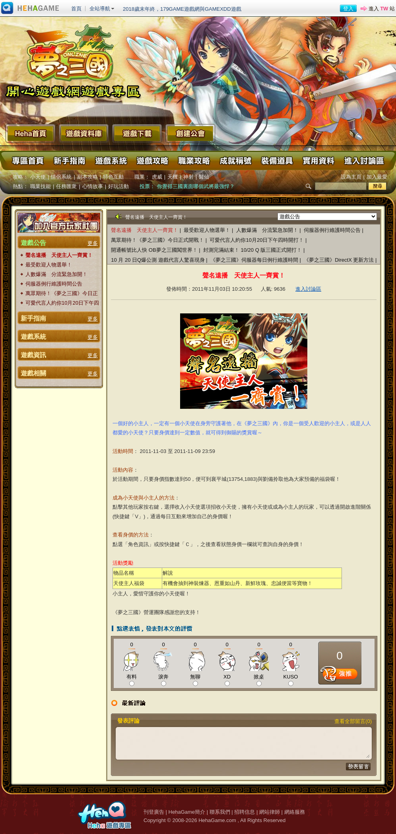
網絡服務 (294, 812)
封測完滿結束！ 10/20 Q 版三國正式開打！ (252, 250)
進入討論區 (363, 160)
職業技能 (40, 186)
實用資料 (317, 160)
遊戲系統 (111, 160)
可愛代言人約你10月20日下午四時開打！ (62, 303)
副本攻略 (87, 177)
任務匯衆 (66, 186)
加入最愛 (377, 177)
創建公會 (190, 133)
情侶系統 (61, 177)
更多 (92, 243)
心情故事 (92, 186)
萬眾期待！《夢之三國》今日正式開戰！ (61, 293)
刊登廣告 (154, 812)
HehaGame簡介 (187, 812)
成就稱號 (235, 160)
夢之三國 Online (73, 59)
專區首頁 (28, 160)
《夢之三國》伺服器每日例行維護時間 (254, 260)
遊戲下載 (137, 133)
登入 (348, 9)
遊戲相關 (33, 373)
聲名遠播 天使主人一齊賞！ (59, 255)
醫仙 (204, 177)
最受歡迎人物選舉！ (48, 265)
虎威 (157, 177)
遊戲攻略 (152, 160)
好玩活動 (118, 186)
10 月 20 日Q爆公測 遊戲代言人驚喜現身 (158, 260)
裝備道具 (276, 160)
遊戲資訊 (33, 355)
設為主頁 (351, 177)
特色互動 (113, 177)
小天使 (38, 177)
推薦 (339, 675)
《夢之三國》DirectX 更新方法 (339, 260)
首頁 (76, 9)
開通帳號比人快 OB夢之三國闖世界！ (154, 250)
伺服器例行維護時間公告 (53, 284)
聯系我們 (220, 812)
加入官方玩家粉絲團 (58, 223)
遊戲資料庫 (84, 133)
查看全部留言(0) (353, 721)
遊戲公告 (33, 242)
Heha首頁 (30, 133)
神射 (188, 177)
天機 (172, 177)
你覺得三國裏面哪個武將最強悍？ (196, 186)
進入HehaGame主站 (30, 8)
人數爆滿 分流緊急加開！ (56, 274)
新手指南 (69, 160)
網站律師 (269, 812)
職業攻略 (193, 160)
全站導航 (99, 9)
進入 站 (382, 9)
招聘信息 (244, 812)
